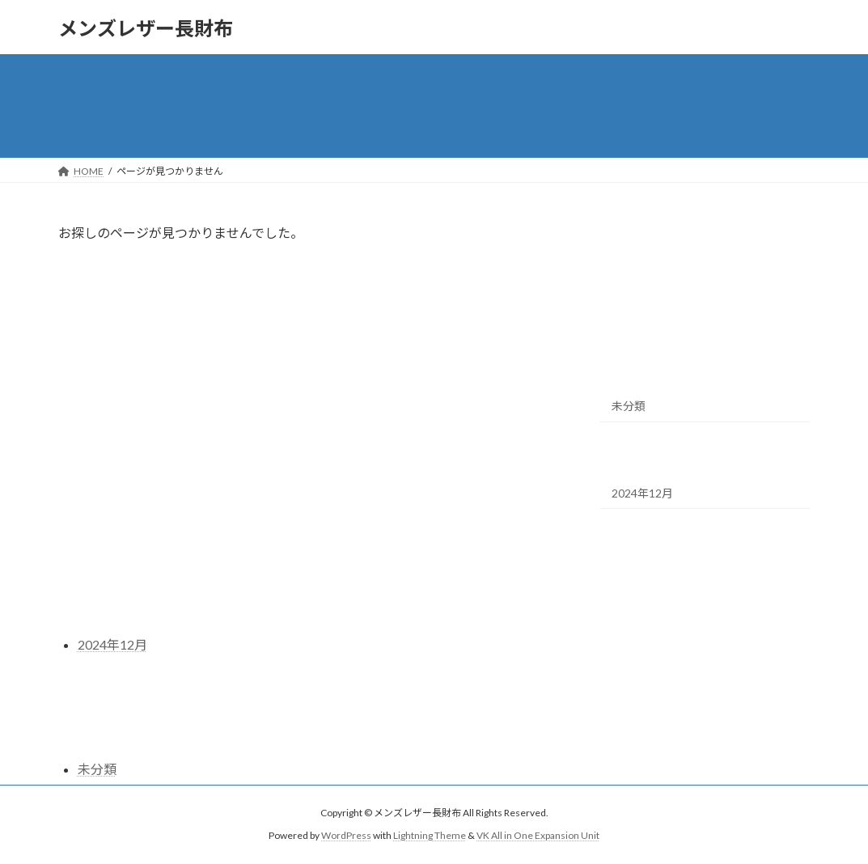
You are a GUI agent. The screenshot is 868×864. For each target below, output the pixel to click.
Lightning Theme (429, 835)
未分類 (629, 406)
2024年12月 (642, 493)
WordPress (346, 835)
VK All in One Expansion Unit (537, 835)
